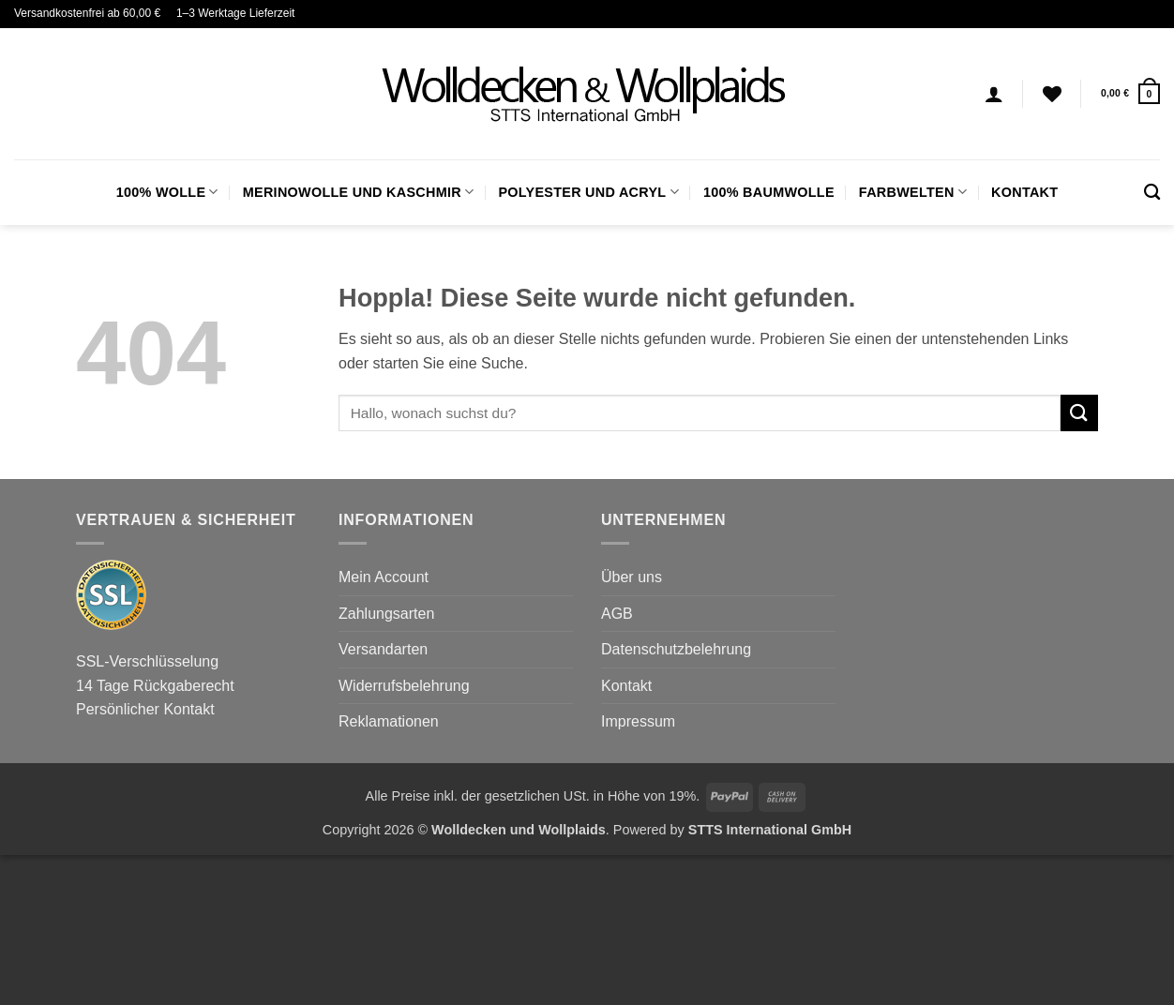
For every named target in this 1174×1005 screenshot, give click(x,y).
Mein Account (384, 577)
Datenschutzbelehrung (676, 649)
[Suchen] (1152, 192)
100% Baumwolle (769, 192)
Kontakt (1024, 192)
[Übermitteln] (1079, 413)
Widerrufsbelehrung (404, 686)
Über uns (631, 577)
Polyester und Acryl (588, 192)
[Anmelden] (994, 93)
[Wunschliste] (1052, 93)
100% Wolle (167, 192)
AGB (617, 614)
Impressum (638, 721)
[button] (1130, 93)
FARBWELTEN (913, 192)
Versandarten (383, 649)
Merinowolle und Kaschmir (358, 192)
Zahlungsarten (386, 614)
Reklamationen (389, 721)
